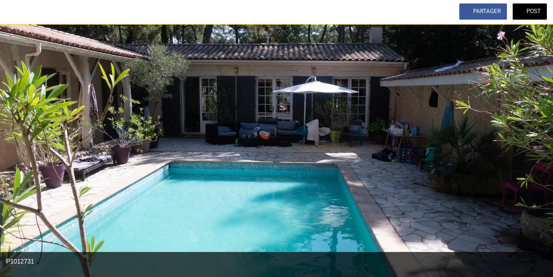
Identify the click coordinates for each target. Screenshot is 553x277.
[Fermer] (15, 12)
